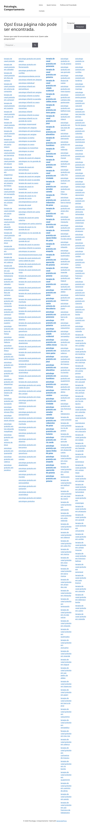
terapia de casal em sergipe (29, 176)
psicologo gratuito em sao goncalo (65, 69)
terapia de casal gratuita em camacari (9, 97)
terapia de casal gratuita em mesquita (66, 593)
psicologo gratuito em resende (65, 269)
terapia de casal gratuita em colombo (80, 409)
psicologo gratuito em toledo (80, 156)
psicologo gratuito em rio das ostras (66, 236)
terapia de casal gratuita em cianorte (80, 588)
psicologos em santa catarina (30, 223)
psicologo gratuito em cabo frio (65, 172)
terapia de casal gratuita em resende (66, 653)
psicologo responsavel (27, 124)
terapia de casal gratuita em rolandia (80, 616)
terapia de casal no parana (29, 244)
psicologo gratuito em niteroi (65, 116)
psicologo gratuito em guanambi (8, 450)
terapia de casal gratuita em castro (80, 608)
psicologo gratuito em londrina (80, 78)
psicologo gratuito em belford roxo (65, 108)
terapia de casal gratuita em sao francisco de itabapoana (9, 270)
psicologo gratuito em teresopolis (65, 227)
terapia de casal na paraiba (29, 180)
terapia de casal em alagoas (30, 158)
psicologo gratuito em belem (30, 498)
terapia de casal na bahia (28, 173)
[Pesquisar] (35, 45)
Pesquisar (71, 23)
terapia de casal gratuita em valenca (9, 259)
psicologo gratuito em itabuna (8, 339)
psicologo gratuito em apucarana (80, 192)
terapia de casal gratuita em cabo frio (66, 543)
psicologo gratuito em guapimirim (65, 378)
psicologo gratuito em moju (30, 397)
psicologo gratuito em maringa (80, 86)
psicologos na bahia (26, 138)
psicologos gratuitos (27, 501)
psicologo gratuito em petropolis (65, 136)
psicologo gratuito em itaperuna (65, 297)
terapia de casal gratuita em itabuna (9, 125)
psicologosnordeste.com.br (29, 76)
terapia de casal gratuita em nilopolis (66, 623)
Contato (41, 11)
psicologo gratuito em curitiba (80, 69)
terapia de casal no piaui (28, 192)
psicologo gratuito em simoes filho (8, 409)
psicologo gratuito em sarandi (80, 237)
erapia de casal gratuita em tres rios (66, 733)
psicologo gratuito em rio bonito (65, 370)
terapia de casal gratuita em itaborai (66, 534)
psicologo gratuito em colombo (80, 131)
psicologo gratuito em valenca (8, 459)
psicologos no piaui (26, 151)
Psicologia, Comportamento (14, 8)
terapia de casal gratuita (28, 382)
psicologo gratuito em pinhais (80, 200)
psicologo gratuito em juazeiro (8, 320)
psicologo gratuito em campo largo (80, 184)
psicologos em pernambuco (30, 131)
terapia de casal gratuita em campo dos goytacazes (66, 472)
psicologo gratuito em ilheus (8, 348)
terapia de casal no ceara (28, 183)
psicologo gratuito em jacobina (8, 467)
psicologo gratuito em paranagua (80, 175)
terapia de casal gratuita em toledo (80, 437)
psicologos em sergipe (27, 134)
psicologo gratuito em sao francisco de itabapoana (66, 408)
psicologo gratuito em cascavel (80, 103)
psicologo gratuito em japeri (65, 306)
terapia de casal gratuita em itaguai (66, 662)
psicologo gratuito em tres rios (65, 342)
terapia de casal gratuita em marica (66, 551)
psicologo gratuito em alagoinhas (8, 381)
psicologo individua (26, 83)
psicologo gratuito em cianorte (80, 301)
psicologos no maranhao (28, 148)
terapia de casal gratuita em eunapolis (9, 191)
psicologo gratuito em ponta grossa (80, 94)
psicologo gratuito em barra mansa (66, 200)
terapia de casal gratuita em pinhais (80, 478)
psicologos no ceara (26, 144)
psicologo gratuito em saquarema (65, 325)
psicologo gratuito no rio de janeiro (66, 61)
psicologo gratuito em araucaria (80, 147)
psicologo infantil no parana (30, 248)
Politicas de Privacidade (68, 5)
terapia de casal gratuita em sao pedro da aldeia (66, 673)
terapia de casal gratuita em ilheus (9, 133)
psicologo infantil (25, 111)
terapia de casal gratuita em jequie (9, 161)
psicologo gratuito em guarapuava (80, 139)
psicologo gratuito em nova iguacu (65, 88)
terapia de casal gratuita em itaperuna (66, 683)
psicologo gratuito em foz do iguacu (80, 122)
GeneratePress (61, 821)
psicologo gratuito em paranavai (80, 284)
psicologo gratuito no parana (79, 61)
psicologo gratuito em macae (65, 155)
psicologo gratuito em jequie (8, 373)
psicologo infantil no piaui (29, 115)
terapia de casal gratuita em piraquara (80, 508)
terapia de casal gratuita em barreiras (9, 152)
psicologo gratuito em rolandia (80, 328)
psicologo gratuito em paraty (65, 397)
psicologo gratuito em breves (30, 418)
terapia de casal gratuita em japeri (66, 692)
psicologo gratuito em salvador (8, 281)
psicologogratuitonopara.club (30, 254)
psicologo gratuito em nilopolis (65, 244)
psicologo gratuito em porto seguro (9, 356)
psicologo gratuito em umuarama (80, 245)
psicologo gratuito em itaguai (65, 278)
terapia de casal (25, 154)
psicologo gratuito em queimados (65, 253)
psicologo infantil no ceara (29, 102)
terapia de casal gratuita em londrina (80, 351)
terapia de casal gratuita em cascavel (80, 379)
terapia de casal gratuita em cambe (80, 536)
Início (41, 5)
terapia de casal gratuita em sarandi (80, 517)
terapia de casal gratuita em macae (66, 526)
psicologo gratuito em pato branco (80, 292)
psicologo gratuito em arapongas (80, 220)
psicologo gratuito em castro (80, 320)
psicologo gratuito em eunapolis (8, 401)
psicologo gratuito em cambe (80, 253)
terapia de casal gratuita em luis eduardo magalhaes (9, 224)
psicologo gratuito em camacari (8, 312)
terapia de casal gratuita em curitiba (80, 343)
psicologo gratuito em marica (65, 180)
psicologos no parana (27, 251)
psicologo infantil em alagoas (30, 79)
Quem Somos (51, 5)
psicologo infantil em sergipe (30, 92)
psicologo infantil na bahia (29, 95)
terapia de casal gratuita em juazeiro (9, 105)
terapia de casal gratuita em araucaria (80, 428)
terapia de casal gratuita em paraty (66, 796)
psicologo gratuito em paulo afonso (9, 418)
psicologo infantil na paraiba (30, 99)
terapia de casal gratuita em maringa (80, 359)
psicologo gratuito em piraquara (80, 228)
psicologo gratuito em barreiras (8, 364)
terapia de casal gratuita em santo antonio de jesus (9, 238)
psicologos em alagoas (28, 127)
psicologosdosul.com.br (28, 201)
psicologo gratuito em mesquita (65, 219)
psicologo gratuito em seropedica (65, 333)
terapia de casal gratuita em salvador (9, 67)
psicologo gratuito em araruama (65, 261)
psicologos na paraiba (27, 141)
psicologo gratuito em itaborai (65, 163)
